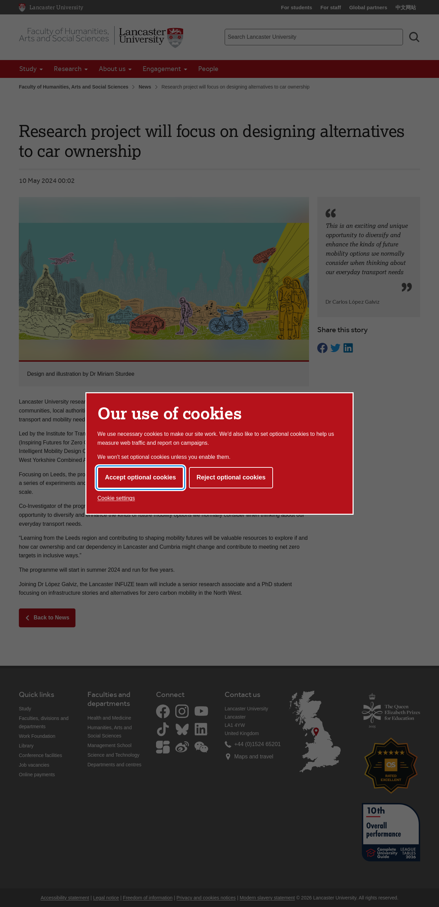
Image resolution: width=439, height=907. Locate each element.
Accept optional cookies (140, 477)
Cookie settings (116, 498)
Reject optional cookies (231, 477)
